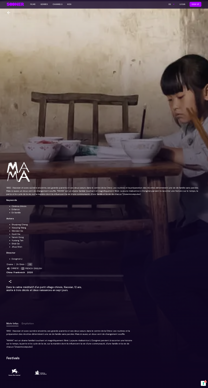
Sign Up (195, 4)
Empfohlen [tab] (28, 323)
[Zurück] (7, 12)
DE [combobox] (170, 4)
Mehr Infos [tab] (12, 323)
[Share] (10, 281)
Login (182, 4)
